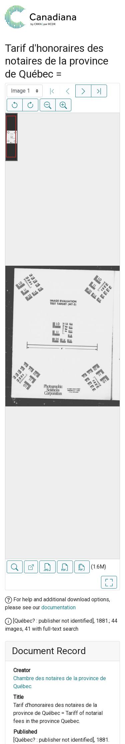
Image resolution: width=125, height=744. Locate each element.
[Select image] (25, 91)
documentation (58, 607)
